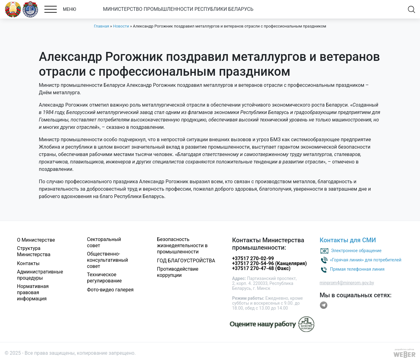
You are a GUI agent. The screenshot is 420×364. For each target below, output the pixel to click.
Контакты (28, 263)
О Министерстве (36, 240)
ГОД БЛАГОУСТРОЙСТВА (186, 261)
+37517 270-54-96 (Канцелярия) (269, 263)
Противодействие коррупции (177, 272)
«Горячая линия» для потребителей (365, 259)
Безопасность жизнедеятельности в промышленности (182, 245)
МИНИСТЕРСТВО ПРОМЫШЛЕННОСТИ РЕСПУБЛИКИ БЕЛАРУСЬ (178, 9)
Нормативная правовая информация (33, 292)
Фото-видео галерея (110, 290)
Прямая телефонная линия (357, 268)
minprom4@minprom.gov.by (347, 282)
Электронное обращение (356, 250)
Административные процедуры (40, 275)
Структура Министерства (34, 251)
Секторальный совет (104, 242)
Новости (121, 26)
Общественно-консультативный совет (107, 260)
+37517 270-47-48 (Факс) (261, 268)
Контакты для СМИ (348, 240)
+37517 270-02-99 (253, 258)
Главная (101, 26)
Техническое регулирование (104, 278)
